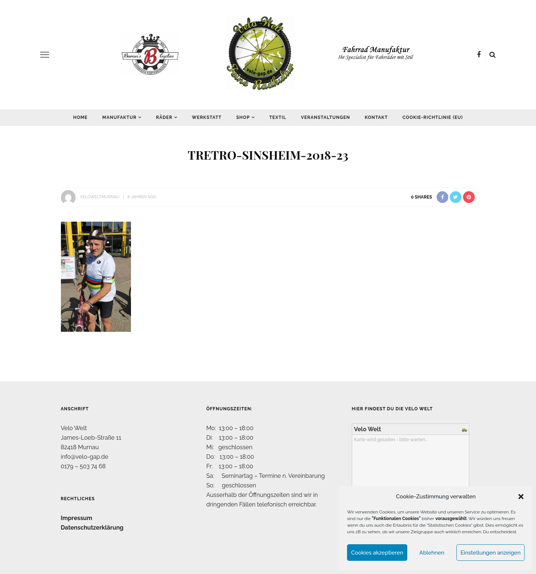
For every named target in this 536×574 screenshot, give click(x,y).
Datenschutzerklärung (92, 527)
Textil (277, 117)
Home (80, 117)
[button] (521, 496)
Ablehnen (431, 552)
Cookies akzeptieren (377, 552)
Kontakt (376, 117)
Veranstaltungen (325, 117)
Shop (243, 117)
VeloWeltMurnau (99, 197)
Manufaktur (119, 117)
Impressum (76, 518)
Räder (164, 117)
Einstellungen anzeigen (490, 552)
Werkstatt (207, 117)
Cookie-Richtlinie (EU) (432, 117)
